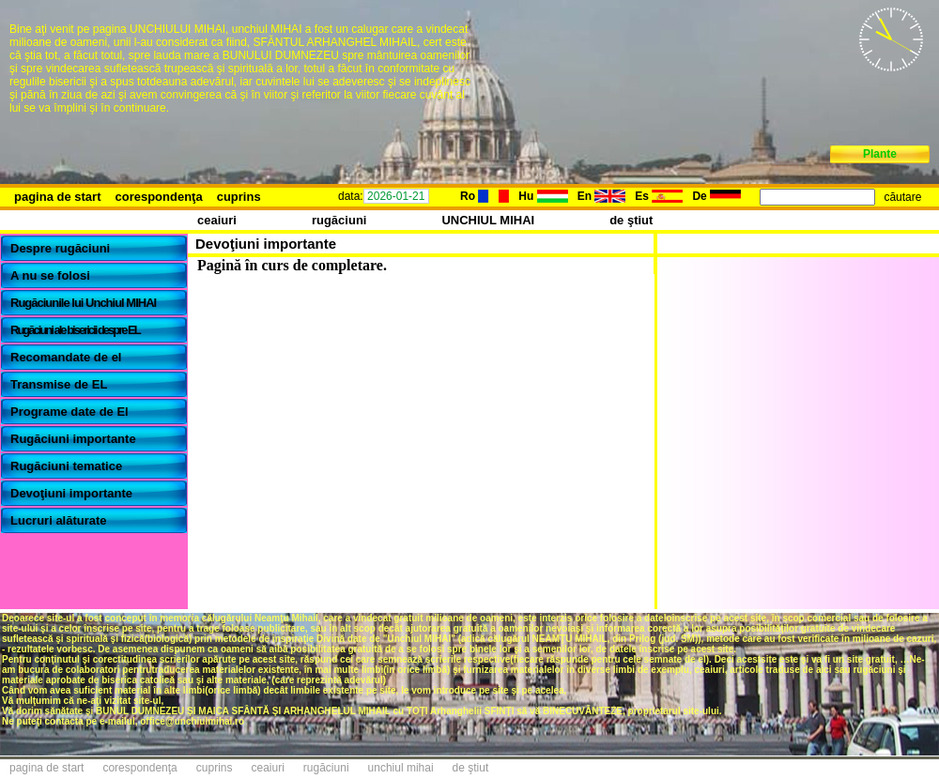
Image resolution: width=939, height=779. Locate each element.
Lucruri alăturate (58, 520)
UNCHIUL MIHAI (487, 220)
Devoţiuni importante (71, 493)
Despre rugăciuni (60, 248)
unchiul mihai (401, 767)
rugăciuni (339, 220)
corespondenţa (158, 197)
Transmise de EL (58, 384)
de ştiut (631, 220)
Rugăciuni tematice (66, 466)
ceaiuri (217, 220)
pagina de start (57, 197)
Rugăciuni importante (73, 439)
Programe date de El (69, 412)
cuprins (239, 197)
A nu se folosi (50, 275)
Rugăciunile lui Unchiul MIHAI (83, 303)
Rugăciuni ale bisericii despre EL (75, 330)
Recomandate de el (66, 357)
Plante (880, 153)
